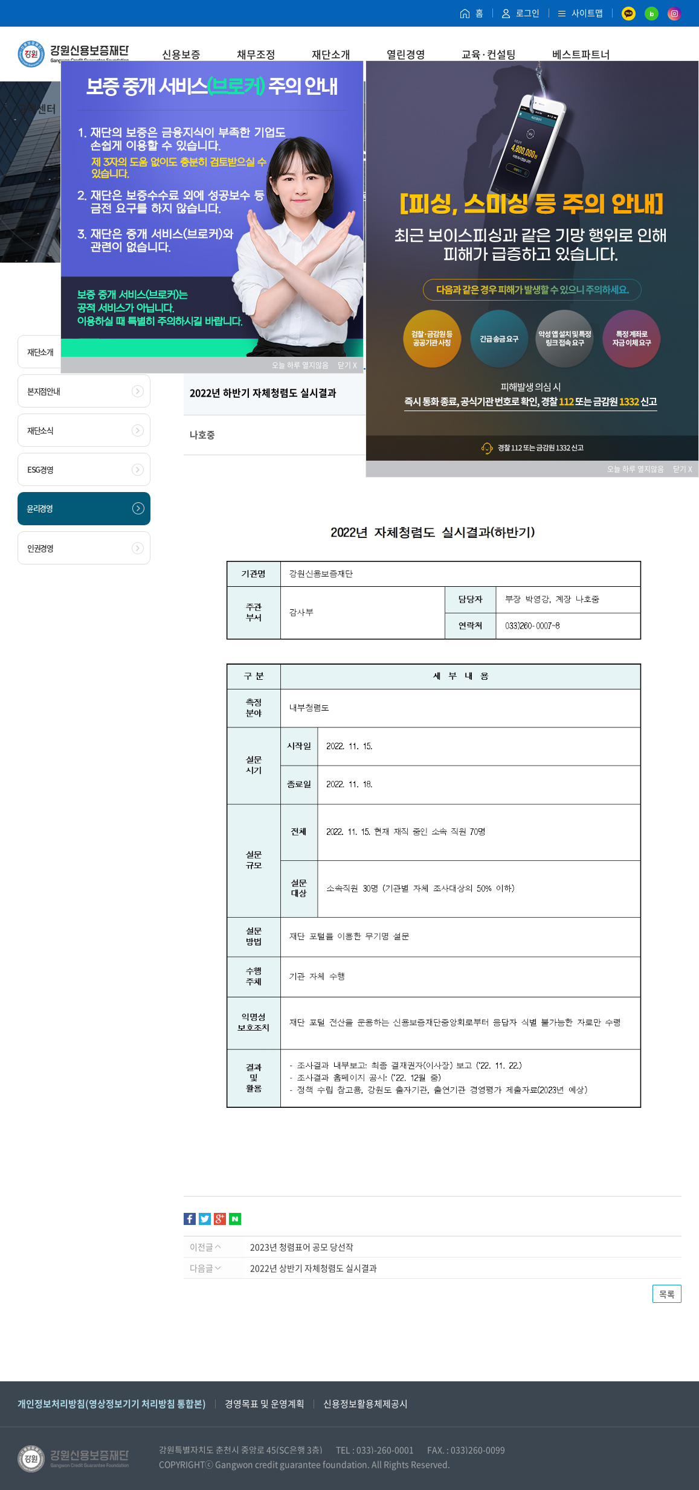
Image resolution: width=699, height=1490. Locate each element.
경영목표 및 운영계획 (264, 1403)
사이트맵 (580, 13)
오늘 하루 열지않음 (304, 365)
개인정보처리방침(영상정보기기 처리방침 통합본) (112, 1403)
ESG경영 (85, 470)
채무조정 (256, 54)
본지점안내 (85, 391)
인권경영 (85, 548)
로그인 (521, 13)
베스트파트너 (581, 54)
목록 (667, 1294)
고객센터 (37, 108)
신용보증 (181, 54)
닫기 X (347, 365)
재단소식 (85, 430)
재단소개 (331, 54)
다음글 (205, 1268)
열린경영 (406, 54)
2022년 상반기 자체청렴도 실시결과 (313, 1268)
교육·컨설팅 (489, 54)
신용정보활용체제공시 (365, 1403)
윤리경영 (85, 508)
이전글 (205, 1246)
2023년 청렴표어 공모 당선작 (301, 1246)
